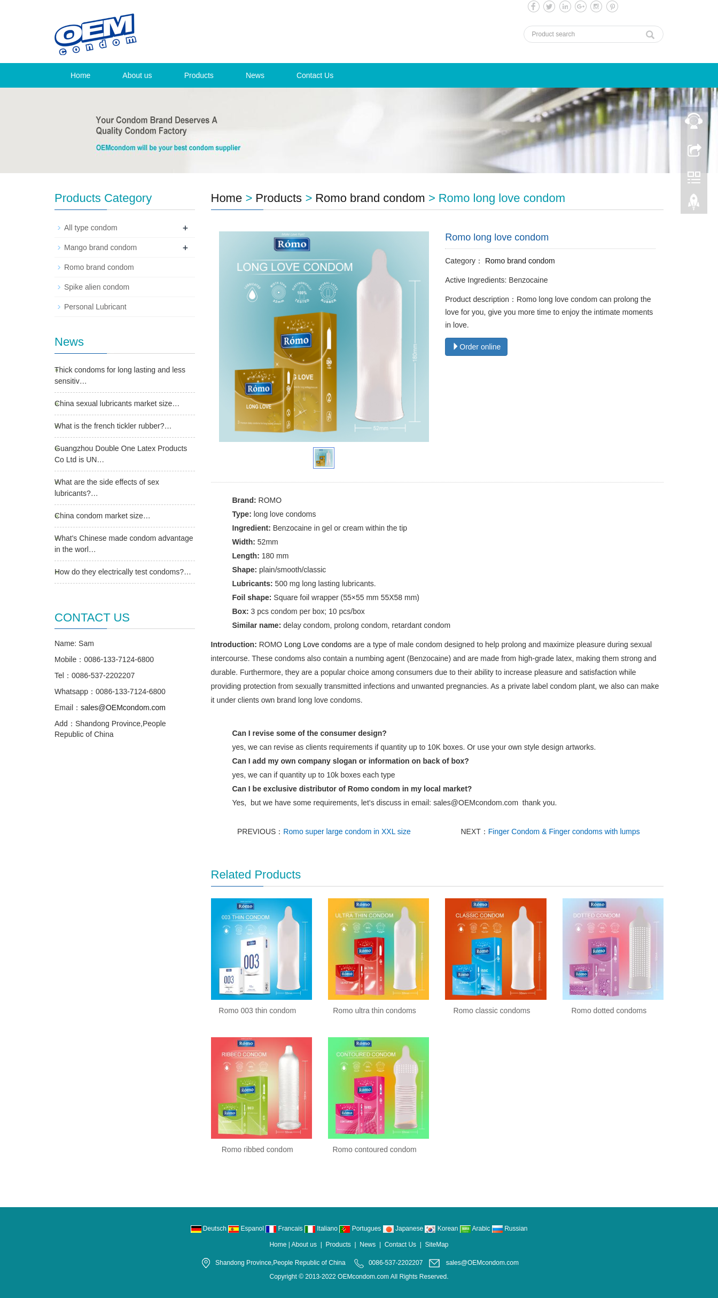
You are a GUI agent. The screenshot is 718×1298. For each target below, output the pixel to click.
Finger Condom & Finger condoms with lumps (564, 831)
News (255, 75)
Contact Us (314, 75)
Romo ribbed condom (257, 1149)
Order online (476, 347)
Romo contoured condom (374, 1149)
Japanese (404, 1228)
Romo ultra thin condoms (374, 1010)
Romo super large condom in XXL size (346, 831)
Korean (442, 1228)
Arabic (476, 1228)
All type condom (91, 227)
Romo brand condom (370, 198)
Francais (285, 1228)
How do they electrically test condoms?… (122, 572)
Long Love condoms (318, 644)
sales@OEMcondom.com (123, 707)
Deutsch (210, 1228)
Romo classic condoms (491, 1010)
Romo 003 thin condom (257, 1010)
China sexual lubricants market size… (117, 403)
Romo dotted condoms (608, 1010)
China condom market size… (102, 515)
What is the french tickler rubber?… (112, 426)
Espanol (247, 1228)
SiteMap (437, 1244)
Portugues (361, 1228)
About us (137, 75)
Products (199, 75)
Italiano (322, 1228)
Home (80, 75)
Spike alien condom (96, 287)
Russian (510, 1228)
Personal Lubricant (95, 306)
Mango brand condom (100, 247)
